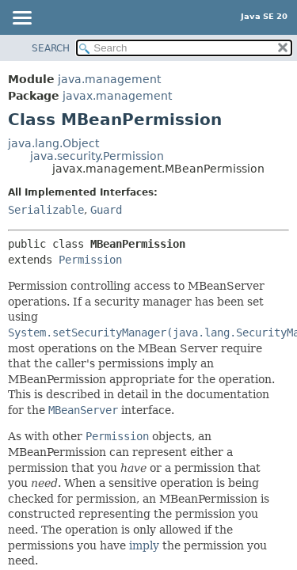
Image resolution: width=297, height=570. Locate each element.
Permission (90, 259)
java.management (109, 79)
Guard (106, 209)
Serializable (46, 209)
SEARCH (51, 48)
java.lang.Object (53, 143)
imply (144, 545)
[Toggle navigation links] (21, 19)
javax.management (117, 95)
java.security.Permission (97, 156)
